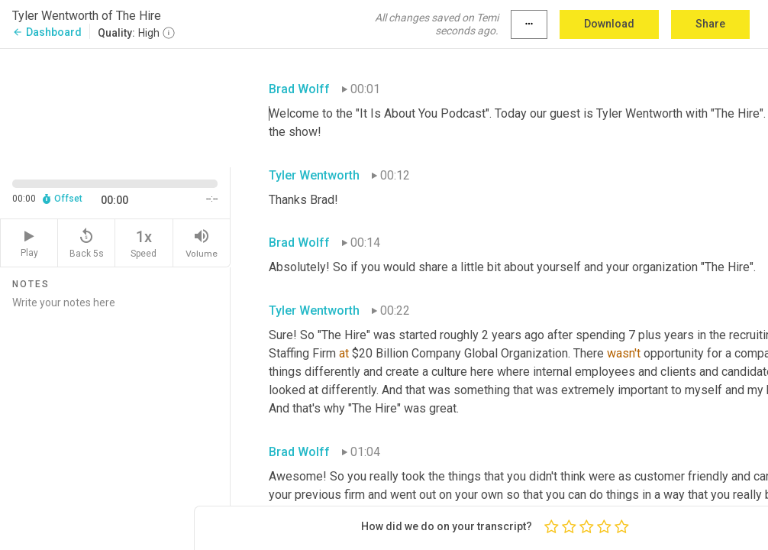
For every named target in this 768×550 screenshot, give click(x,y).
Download (609, 24)
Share (710, 24)
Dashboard (47, 32)
